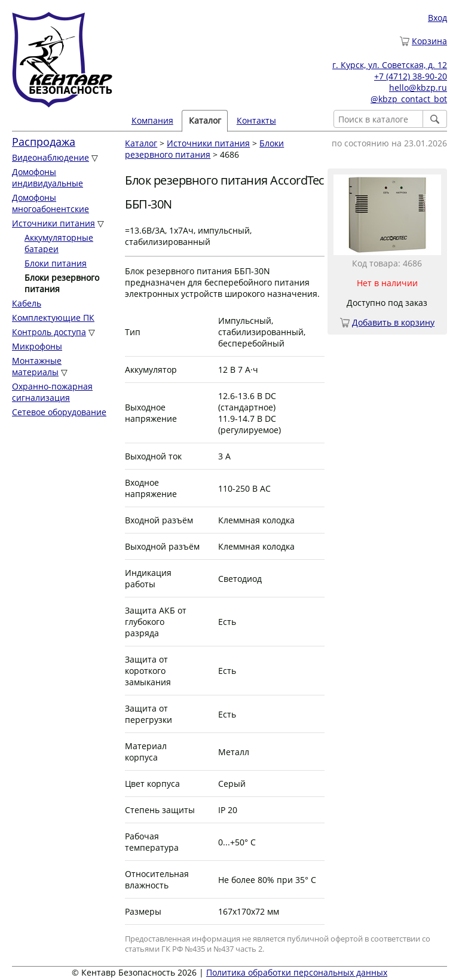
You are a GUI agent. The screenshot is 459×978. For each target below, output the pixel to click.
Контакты (256, 120)
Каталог (205, 120)
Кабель (26, 303)
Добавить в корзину (393, 322)
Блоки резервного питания (204, 148)
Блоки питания (56, 263)
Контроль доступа (49, 332)
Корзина (429, 41)
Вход (437, 17)
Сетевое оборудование (59, 412)
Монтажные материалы (37, 366)
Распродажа (43, 141)
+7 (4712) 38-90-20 (410, 76)
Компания (152, 120)
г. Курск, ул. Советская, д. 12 (389, 64)
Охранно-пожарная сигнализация (52, 392)
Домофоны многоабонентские (50, 203)
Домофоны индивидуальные (47, 177)
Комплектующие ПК (53, 317)
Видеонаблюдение (50, 157)
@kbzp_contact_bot (409, 99)
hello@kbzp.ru (418, 87)
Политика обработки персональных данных (296, 972)
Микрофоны (37, 346)
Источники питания (53, 223)
